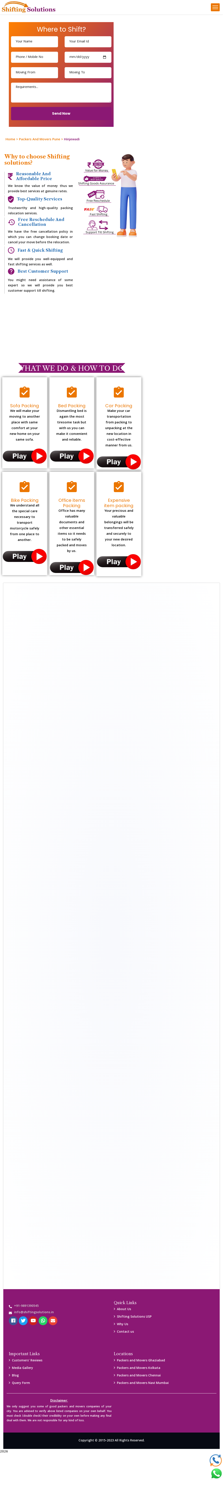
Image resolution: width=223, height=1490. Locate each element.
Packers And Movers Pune (39, 140)
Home (10, 140)
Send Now (61, 113)
